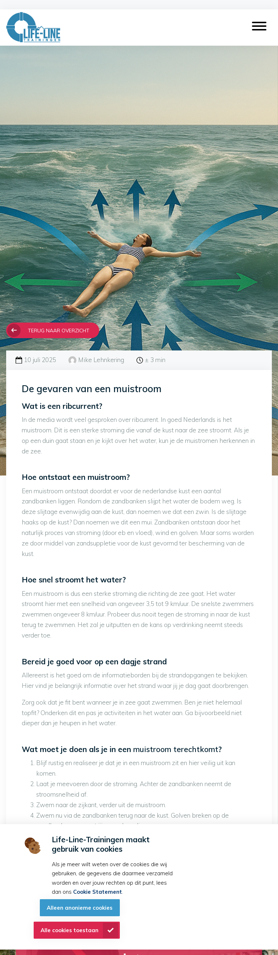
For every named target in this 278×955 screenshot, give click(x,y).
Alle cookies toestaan (69, 930)
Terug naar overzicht (58, 330)
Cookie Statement (97, 891)
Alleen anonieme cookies (80, 907)
